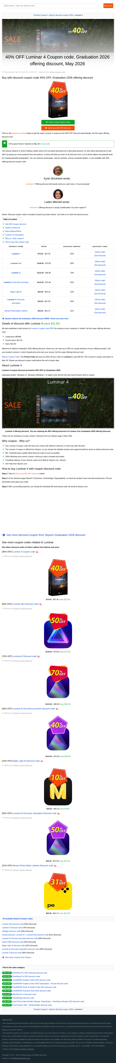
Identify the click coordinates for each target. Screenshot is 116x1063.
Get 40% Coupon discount (15, 224)
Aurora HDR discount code (12, 942)
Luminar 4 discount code (12, 953)
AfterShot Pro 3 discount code (24, 994)
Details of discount (12, 228)
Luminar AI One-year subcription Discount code (35, 813)
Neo (16, 263)
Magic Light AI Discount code (26, 761)
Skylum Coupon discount (22, 556)
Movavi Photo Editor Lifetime (16, 311)
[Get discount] (100, 256)
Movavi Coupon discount (22, 870)
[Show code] (100, 252)
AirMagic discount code (11, 931)
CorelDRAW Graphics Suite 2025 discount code (31, 980)
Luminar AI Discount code (25, 656)
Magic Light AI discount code (13, 945)
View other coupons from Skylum (16, 957)
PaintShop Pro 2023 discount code (26, 976)
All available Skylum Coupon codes (18, 919)
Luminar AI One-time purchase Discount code (34, 708)
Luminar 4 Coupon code (24, 552)
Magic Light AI (16, 292)
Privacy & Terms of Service (24, 1049)
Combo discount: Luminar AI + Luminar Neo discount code (25, 935)
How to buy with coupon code (17, 242)
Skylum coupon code (57, 72)
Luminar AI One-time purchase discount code (20, 938)
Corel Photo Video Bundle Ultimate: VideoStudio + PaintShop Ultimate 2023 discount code (48, 1001)
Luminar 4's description (14, 235)
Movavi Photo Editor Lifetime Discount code (33, 865)
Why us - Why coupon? (14, 238)
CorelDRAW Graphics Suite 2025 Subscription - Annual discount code (40, 984)
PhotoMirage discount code (23, 998)
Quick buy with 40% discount (58, 128)
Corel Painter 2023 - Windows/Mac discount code (32, 1005)
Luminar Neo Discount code (26, 604)
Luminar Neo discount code (13, 924)
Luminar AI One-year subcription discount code (20, 949)
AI (16, 273)
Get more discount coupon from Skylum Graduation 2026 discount (43, 534)
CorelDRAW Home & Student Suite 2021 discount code (34, 987)
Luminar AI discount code (12, 928)
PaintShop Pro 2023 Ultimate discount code (29, 973)
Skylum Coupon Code (11, 357)
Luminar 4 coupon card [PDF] (42, 328)
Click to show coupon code (58, 122)
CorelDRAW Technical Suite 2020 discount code (31, 991)
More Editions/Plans (13, 231)
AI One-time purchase (16, 282)
